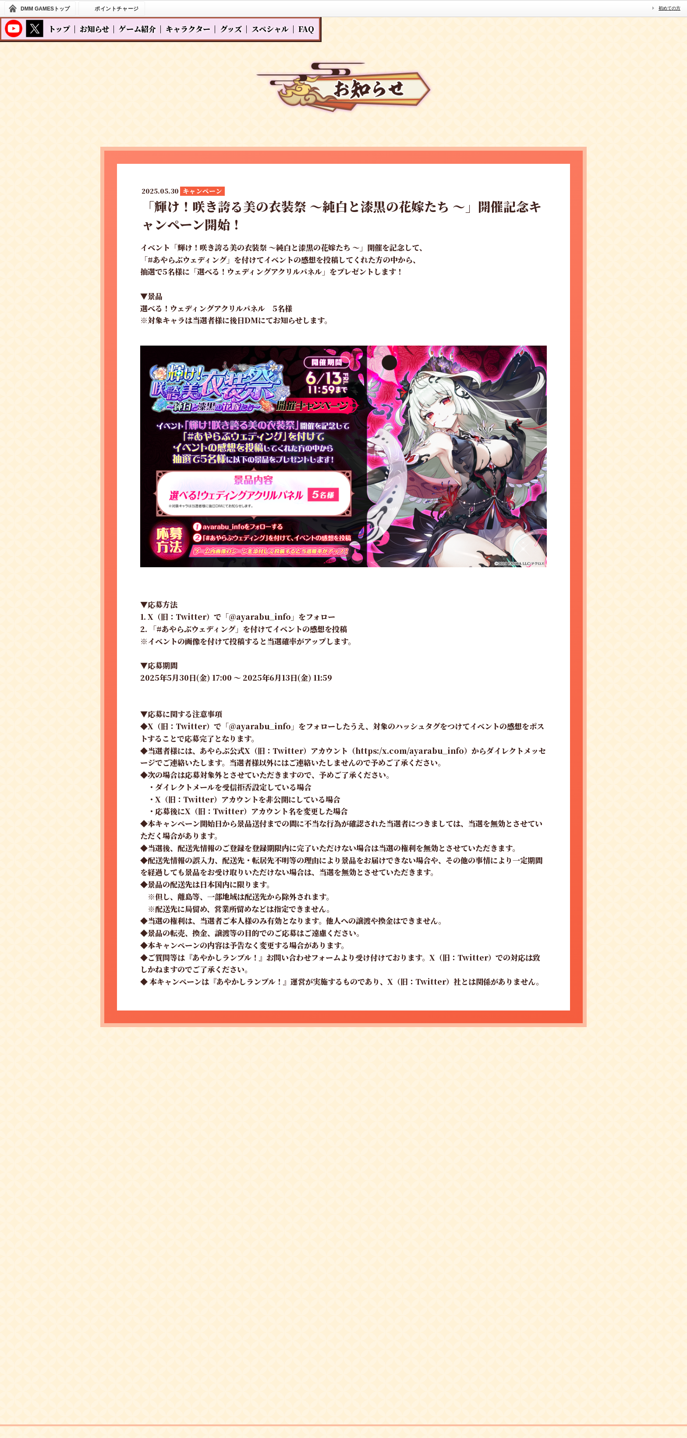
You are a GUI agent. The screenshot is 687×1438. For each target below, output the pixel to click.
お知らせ (94, 28)
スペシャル (270, 28)
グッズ (231, 28)
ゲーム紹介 (137, 28)
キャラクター (188, 28)
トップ (59, 28)
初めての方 (669, 8)
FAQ (306, 28)
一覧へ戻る (343, 1054)
